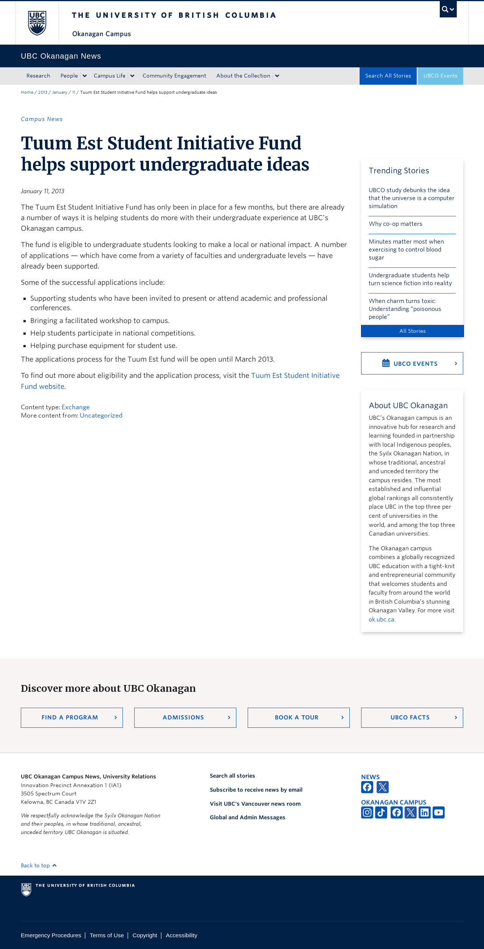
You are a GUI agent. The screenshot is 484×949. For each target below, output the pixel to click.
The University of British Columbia (37, 23)
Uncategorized (101, 415)
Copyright (144, 935)
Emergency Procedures (51, 935)
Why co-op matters (395, 224)
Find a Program (70, 717)
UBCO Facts (410, 717)
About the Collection (243, 76)
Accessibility (181, 935)
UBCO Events (441, 76)
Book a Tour (297, 717)
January (59, 92)
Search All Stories (388, 76)
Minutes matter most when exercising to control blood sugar (406, 249)
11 (73, 92)
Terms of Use (107, 935)
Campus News (42, 119)
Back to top (39, 865)
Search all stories (232, 776)
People (69, 76)
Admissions (183, 717)
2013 (42, 92)
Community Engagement (174, 76)
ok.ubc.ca (381, 619)
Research (38, 76)
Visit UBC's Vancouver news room (255, 804)
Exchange (76, 407)
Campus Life (110, 76)
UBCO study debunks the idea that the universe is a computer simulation (412, 198)
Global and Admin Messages (247, 817)
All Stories (412, 331)
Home (27, 92)
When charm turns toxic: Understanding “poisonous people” (405, 309)
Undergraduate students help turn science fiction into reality (410, 279)
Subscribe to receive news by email (256, 790)
